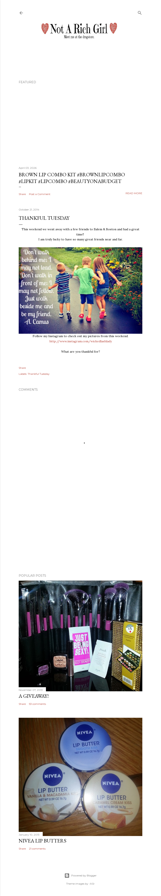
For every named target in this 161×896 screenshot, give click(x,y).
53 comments (37, 703)
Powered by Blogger (80, 875)
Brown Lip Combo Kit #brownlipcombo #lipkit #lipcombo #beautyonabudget (72, 177)
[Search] (139, 12)
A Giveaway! (34, 696)
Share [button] (22, 194)
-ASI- (92, 883)
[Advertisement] (80, 533)
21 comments (37, 848)
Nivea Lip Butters (42, 840)
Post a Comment (39, 194)
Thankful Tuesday (39, 373)
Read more (134, 193)
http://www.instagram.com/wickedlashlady (80, 341)
